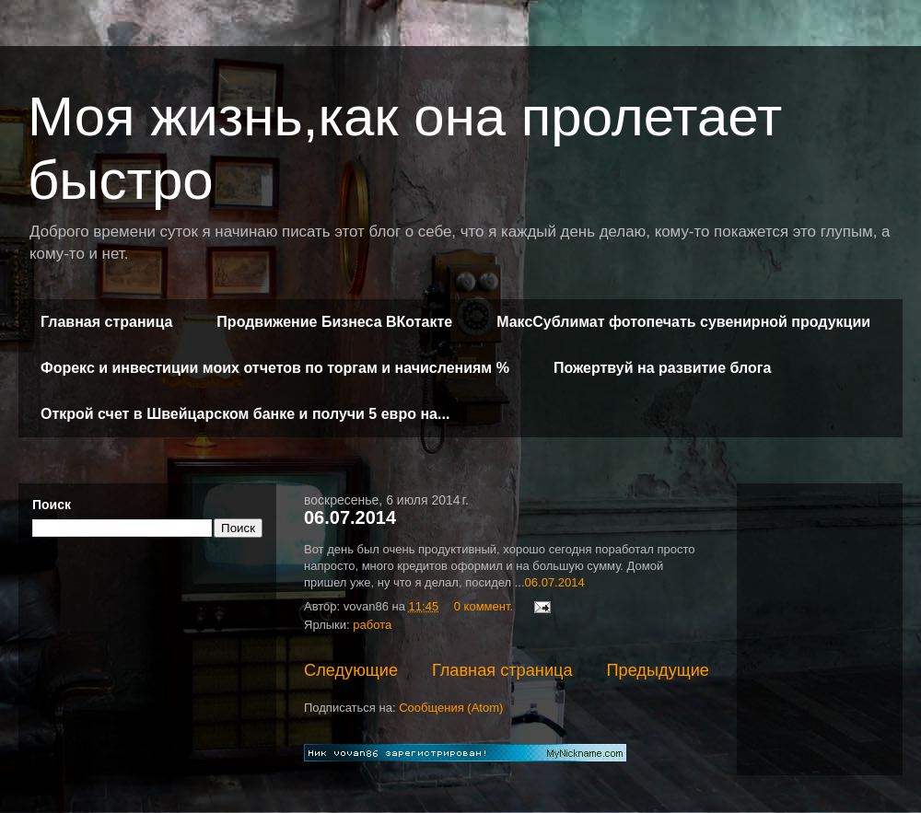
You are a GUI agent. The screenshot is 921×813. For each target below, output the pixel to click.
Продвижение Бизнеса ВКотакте (334, 322)
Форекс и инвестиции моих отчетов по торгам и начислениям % (275, 368)
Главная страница (106, 322)
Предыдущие (657, 670)
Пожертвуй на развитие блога (662, 368)
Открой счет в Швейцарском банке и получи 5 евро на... (245, 414)
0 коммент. (483, 606)
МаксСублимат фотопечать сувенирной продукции (683, 322)
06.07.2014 (350, 517)
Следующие (351, 670)
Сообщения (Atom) (451, 707)
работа (372, 625)
